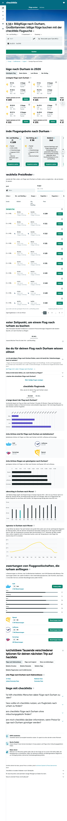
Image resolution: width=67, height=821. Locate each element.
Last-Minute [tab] (39, 73)
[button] (3, 3)
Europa (14, 61)
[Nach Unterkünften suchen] (3, 11)
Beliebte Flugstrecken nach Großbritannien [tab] (23, 666)
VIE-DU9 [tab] (32, 388)
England (29, 61)
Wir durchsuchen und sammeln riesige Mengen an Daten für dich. (37, 772)
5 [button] (59, 305)
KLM (18, 580)
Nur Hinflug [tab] (49, 73)
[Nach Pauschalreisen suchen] (3, 19)
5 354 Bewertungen (23, 618)
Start (10, 61)
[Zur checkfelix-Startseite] (11, 2)
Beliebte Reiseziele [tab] (30, 662)
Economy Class (41, 677)
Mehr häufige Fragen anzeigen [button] (36, 372)
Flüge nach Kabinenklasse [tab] (18, 658)
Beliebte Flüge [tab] (44, 662)
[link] (17, 166)
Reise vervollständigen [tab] (51, 658)
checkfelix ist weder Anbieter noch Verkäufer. (37, 769)
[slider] (65, 193)
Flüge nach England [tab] (35, 658)
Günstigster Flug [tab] (16, 73)
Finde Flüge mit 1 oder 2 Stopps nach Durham (24, 361)
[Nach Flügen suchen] (3, 8)
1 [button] (44, 305)
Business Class (41, 675)
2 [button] (48, 305)
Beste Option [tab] (28, 73)
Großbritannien (21, 61)
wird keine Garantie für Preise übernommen (51, 764)
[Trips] (3, 24)
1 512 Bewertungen (23, 585)
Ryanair (19, 613)
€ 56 (13, 24)
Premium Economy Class (17, 677)
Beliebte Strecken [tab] (16, 662)
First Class (13, 675)
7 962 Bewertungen (23, 628)
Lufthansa (20, 623)
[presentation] (43, 31)
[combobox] (43, 34)
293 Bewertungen (22, 638)
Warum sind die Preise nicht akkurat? (37, 775)
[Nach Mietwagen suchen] (3, 15)
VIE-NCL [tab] (36, 328)
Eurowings (20, 633)
